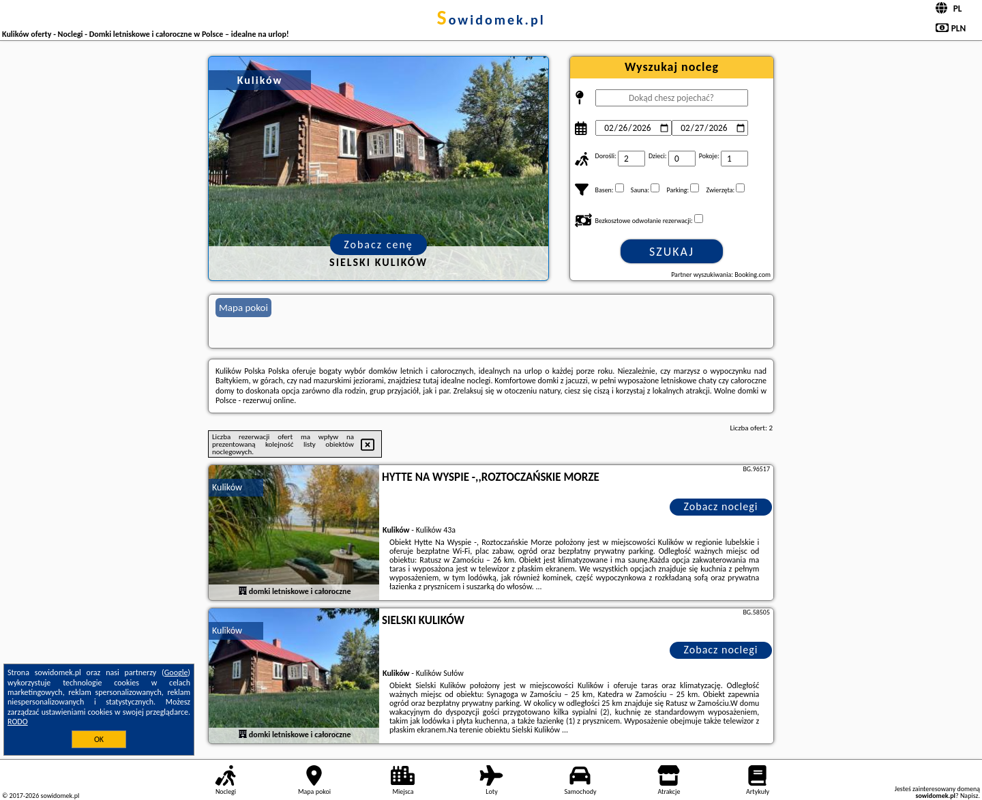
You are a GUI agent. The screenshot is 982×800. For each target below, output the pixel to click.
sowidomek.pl (490, 20)
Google (176, 672)
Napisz (969, 795)
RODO (18, 721)
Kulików (227, 487)
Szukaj (671, 251)
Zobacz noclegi (721, 506)
